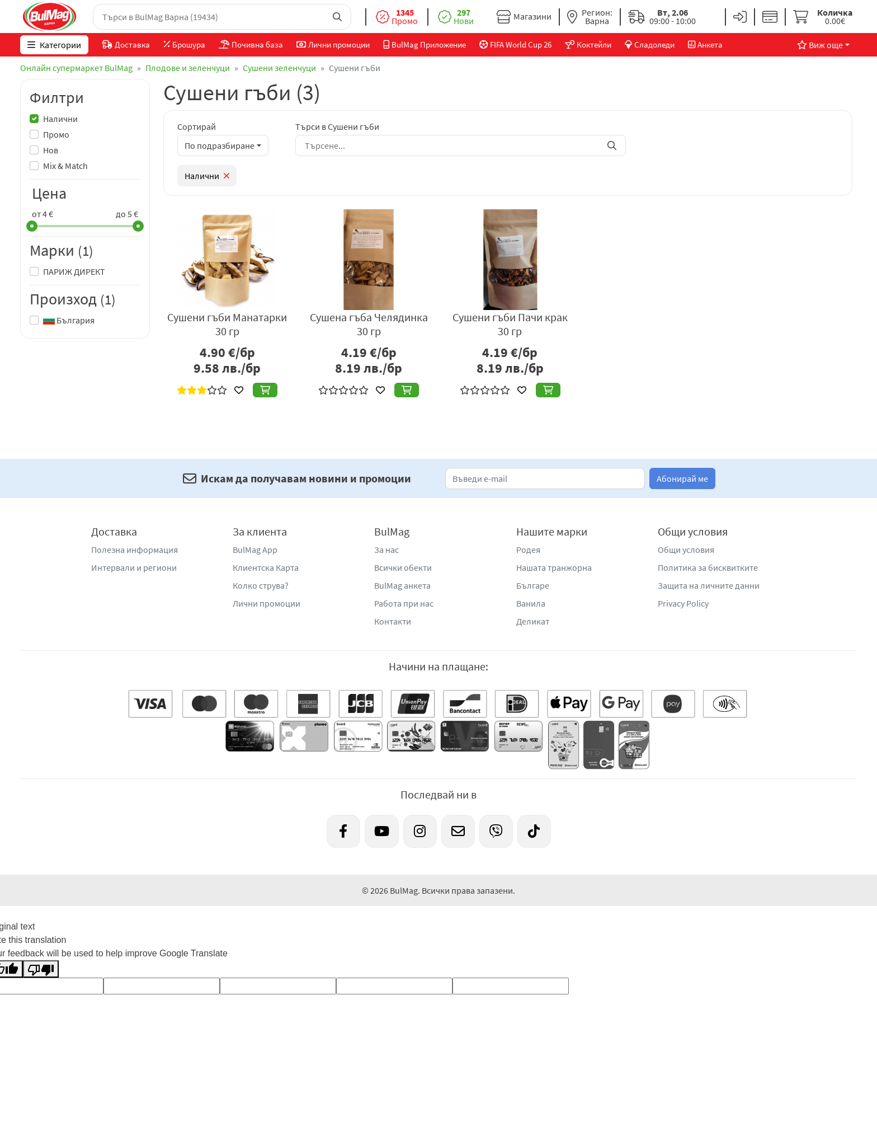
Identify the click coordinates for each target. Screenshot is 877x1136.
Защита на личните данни (709, 585)
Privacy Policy (683, 603)
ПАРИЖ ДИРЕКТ (74, 271)
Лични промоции (266, 603)
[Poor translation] (41, 969)
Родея (528, 549)
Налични (60, 118)
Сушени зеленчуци (279, 67)
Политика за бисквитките (708, 567)
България (69, 320)
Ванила (530, 603)
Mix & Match (65, 165)
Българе (532, 585)
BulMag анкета (402, 585)
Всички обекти (403, 567)
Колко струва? (261, 585)
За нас (386, 549)
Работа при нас (403, 603)
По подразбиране (219, 145)
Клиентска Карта (266, 567)
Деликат (532, 621)
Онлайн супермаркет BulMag (76, 67)
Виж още (820, 44)
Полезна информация (134, 549)
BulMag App (255, 549)
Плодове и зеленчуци (187, 67)
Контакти (392, 621)
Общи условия (686, 549)
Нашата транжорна (554, 567)
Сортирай (196, 126)
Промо (56, 134)
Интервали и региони (134, 567)
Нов (50, 150)
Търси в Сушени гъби (337, 126)
